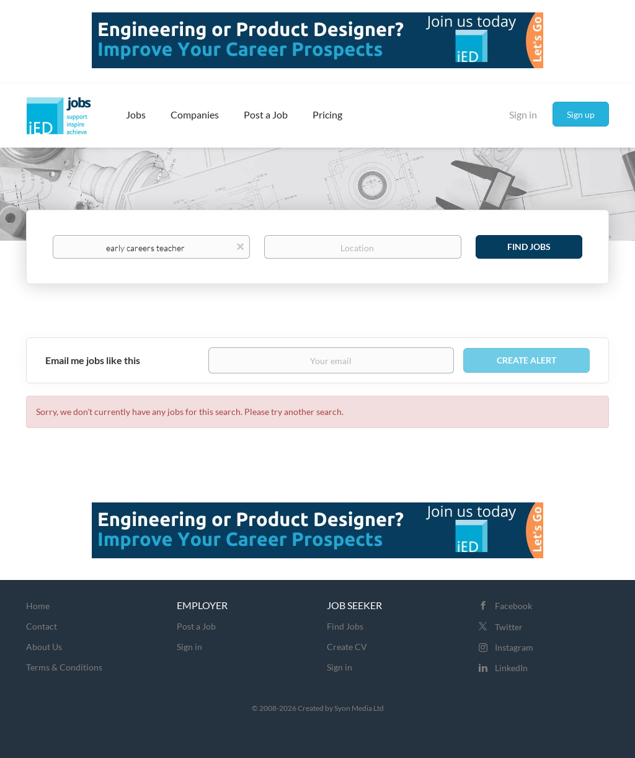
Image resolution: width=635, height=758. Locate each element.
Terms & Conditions (64, 667)
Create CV (347, 646)
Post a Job (196, 626)
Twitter (509, 627)
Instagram (514, 647)
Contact (41, 626)
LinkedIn (511, 667)
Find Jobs (529, 246)
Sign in (523, 114)
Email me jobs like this (92, 360)
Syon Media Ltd (359, 708)
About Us (44, 646)
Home (38, 605)
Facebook (513, 605)
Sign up (581, 114)
